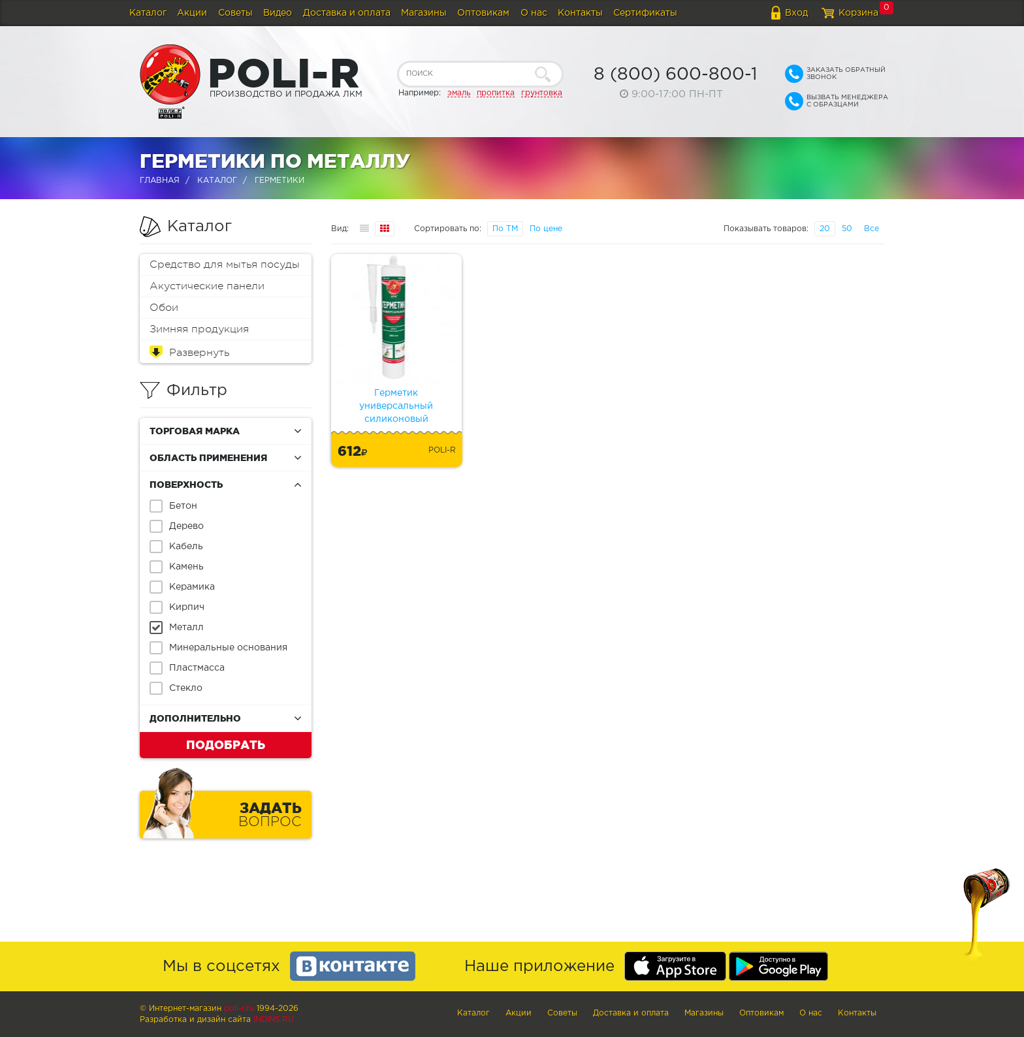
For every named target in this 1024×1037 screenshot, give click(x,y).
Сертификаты (645, 13)
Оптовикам (483, 13)
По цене (546, 228)
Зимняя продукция (199, 329)
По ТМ (505, 228)
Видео (277, 13)
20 (825, 228)
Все (871, 228)
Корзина (858, 13)
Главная (160, 180)
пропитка (496, 93)
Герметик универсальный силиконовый (396, 406)
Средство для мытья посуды (225, 264)
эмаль (458, 93)
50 (847, 228)
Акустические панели (207, 286)
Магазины (424, 13)
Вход (796, 13)
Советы (235, 13)
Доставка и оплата (347, 13)
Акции (192, 13)
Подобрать (225, 744)
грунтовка (541, 93)
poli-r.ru (239, 1008)
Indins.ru (273, 1019)
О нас (533, 13)
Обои (164, 307)
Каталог (148, 13)
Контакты (580, 13)
